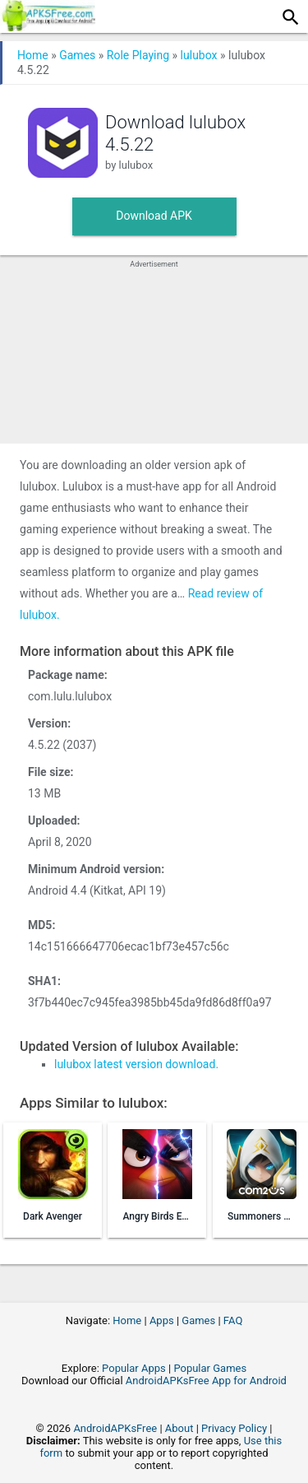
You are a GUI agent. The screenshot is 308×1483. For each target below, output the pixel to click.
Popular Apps (134, 1368)
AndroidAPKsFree (115, 1428)
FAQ (232, 1320)
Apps (161, 1320)
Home (32, 55)
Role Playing (138, 55)
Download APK (154, 215)
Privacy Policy (234, 1428)
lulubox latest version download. (136, 1064)
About (179, 1428)
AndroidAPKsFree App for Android (206, 1380)
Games (77, 55)
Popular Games (209, 1368)
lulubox (199, 55)
